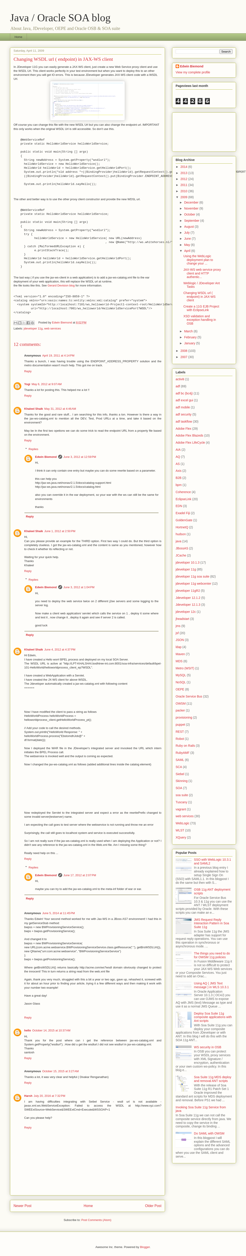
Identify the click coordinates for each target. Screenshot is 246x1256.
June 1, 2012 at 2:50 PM (59, 531)
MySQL (181, 675)
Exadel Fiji (183, 513)
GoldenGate (184, 520)
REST (180, 731)
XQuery (181, 837)
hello (27, 1030)
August (189, 226)
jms (178, 626)
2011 (184, 185)
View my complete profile (193, 72)
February (190, 337)
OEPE (180, 689)
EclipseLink (183, 499)
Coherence (183, 492)
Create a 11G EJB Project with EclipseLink (201, 308)
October (190, 214)
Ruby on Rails (185, 745)
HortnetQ (182, 527)
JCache (181, 555)
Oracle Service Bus (189, 696)
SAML (180, 760)
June (188, 238)
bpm (179, 485)
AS (178, 464)
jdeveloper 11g (33, 328)
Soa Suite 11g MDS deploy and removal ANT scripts (212, 1079)
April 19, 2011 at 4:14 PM (58, 355)
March (189, 331)
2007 (184, 357)
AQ (178, 457)
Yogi (27, 384)
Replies (33, 449)
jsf (177, 633)
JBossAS (182, 548)
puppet (180, 724)
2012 (184, 179)
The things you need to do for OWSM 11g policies (212, 955)
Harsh (28, 1095)
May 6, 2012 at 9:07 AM (47, 384)
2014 (184, 167)
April (187, 251)
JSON (180, 640)
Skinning (182, 781)
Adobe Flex (183, 428)
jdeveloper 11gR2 (188, 590)
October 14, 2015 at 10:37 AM (51, 1030)
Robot (180, 739)
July (187, 232)
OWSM (181, 703)
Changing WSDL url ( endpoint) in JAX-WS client (199, 296)
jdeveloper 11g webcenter (193, 583)
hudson (181, 534)
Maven (180, 654)
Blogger (145, 1247)
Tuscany (181, 802)
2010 (184, 191)
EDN (179, 506)
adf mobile (183, 407)
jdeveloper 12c (186, 611)
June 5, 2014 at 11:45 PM (58, 913)
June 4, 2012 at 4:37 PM (59, 649)
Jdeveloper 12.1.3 (188, 604)
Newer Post (23, 1206)
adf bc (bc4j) (184, 393)
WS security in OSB (207, 1047)
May (187, 245)
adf (178, 386)
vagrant (181, 809)
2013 (184, 173)
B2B (178, 478)
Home (18, 37)
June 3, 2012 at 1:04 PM (79, 587)
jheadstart (182, 619)
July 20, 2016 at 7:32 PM (49, 1095)
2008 (184, 351)
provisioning (184, 717)
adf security (184, 414)
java (178, 541)
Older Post (153, 1206)
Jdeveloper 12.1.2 (188, 598)
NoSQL (181, 682)
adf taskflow (184, 421)
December (191, 202)
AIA (178, 449)
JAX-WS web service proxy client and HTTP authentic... (202, 273)
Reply (28, 371)
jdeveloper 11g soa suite (192, 576)
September (192, 220)
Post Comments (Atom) (96, 1220)
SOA (179, 788)
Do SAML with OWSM (209, 1133)
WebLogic (182, 823)
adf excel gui (184, 400)
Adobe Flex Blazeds (189, 435)
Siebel (180, 774)
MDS (179, 661)
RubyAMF (182, 752)
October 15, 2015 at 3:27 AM (60, 1071)
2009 (184, 197)
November (191, 208)
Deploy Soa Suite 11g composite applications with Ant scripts (213, 1017)
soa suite (182, 795)
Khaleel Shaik (33, 408)
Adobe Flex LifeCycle (190, 442)
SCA (179, 767)
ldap (178, 647)
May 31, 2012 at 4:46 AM (60, 408)
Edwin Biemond (46, 457)
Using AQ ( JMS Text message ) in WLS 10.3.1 (211, 985)
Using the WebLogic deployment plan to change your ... (198, 259)
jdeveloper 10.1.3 (187, 562)
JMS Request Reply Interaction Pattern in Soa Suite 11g (211, 923)
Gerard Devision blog (61, 285)
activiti (180, 379)
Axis (178, 470)
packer (180, 710)
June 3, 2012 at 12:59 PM (79, 457)
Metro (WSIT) (185, 668)
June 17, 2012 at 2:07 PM (79, 875)
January (190, 343)
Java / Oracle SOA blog (60, 18)
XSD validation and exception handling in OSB (199, 319)
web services (52, 328)
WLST (180, 830)
